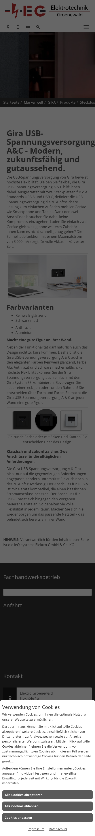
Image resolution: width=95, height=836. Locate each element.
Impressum (36, 829)
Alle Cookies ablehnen (21, 806)
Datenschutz (58, 829)
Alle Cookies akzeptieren (23, 795)
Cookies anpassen (18, 817)
